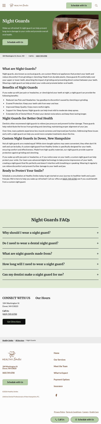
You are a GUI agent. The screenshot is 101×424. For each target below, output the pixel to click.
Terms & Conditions (74, 412)
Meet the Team (61, 366)
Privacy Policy (59, 412)
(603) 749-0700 (41, 56)
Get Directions (14, 321)
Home (56, 353)
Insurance (58, 386)
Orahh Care (94, 412)
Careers (85, 412)
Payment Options (62, 379)
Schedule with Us (79, 5)
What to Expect (61, 373)
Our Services (59, 359)
